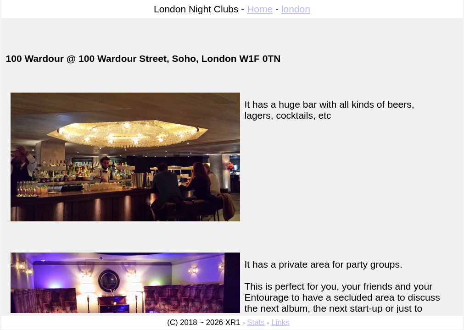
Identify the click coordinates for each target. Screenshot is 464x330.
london (295, 9)
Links (280, 322)
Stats (255, 322)
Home (260, 9)
